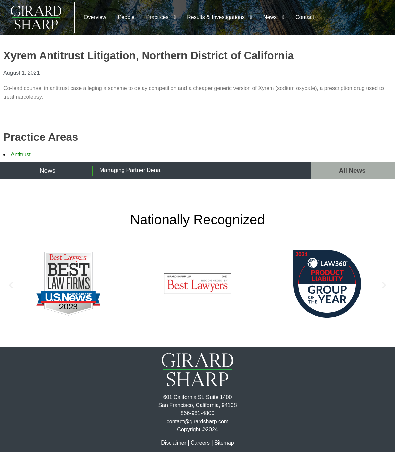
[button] (11, 285)
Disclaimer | (175, 443)
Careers (200, 443)
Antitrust (21, 154)
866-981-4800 (198, 413)
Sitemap (224, 443)
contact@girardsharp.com (197, 421)
